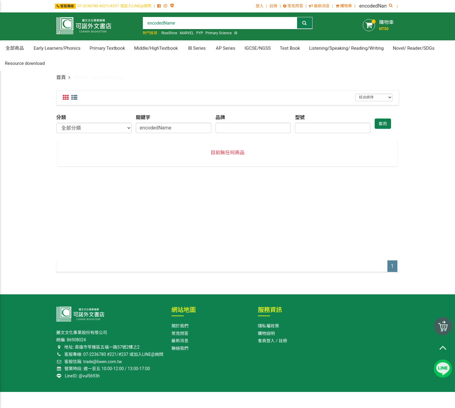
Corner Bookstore (71, 399)
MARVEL (187, 33)
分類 (61, 117)
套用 (383, 123)
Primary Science (219, 33)
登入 (259, 6)
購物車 (344, 6)
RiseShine (169, 33)
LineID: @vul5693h (78, 375)
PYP (199, 33)
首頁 (61, 77)
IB (235, 33)
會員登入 (266, 340)
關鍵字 (143, 117)
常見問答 (293, 6)
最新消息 (319, 6)
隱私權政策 (268, 325)
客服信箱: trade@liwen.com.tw (89, 361)
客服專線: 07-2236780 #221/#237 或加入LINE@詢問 (109, 354)
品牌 (220, 117)
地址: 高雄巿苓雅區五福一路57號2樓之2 (98, 347)
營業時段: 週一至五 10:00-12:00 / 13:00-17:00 (103, 368)
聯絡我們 (180, 348)
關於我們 (180, 325)
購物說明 (266, 333)
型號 (300, 117)
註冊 (273, 6)
